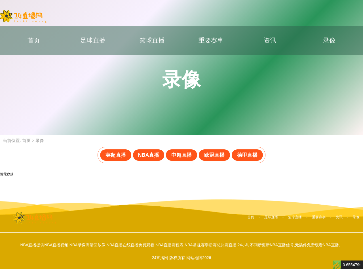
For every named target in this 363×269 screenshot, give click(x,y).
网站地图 (194, 257)
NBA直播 (148, 155)
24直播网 (160, 257)
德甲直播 (247, 155)
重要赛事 (211, 40)
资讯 (270, 40)
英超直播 (115, 155)
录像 (329, 40)
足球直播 (92, 40)
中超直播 (181, 155)
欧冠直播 (214, 155)
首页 (34, 40)
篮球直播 (152, 40)
